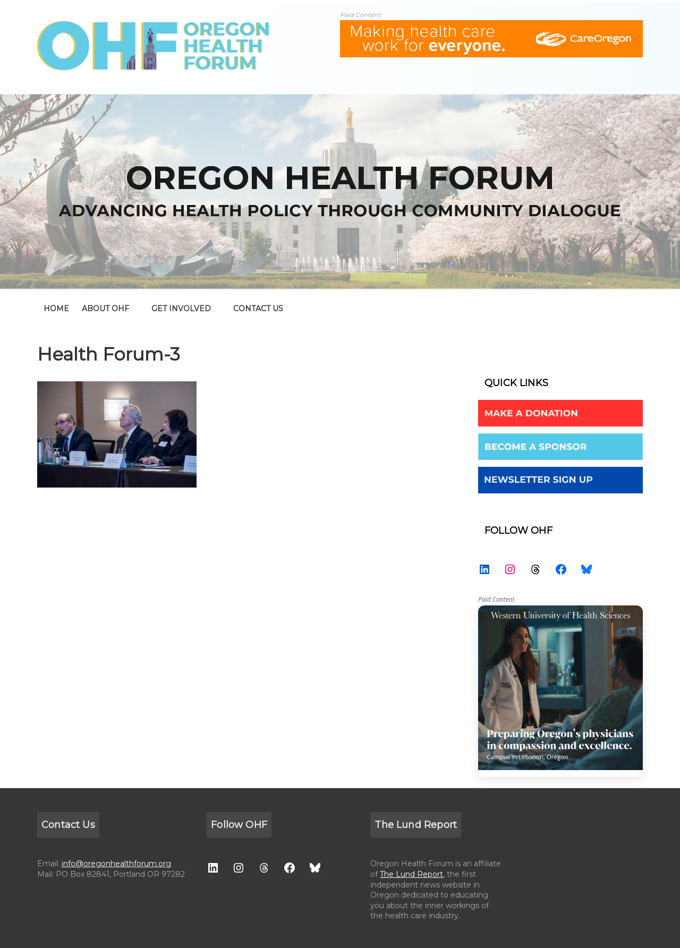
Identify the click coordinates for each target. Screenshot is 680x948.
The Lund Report (411, 874)
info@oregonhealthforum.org (116, 863)
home (56, 308)
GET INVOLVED (181, 308)
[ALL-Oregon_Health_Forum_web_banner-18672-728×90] (491, 27)
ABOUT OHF (105, 308)
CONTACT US (258, 308)
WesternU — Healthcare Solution (560, 691)
